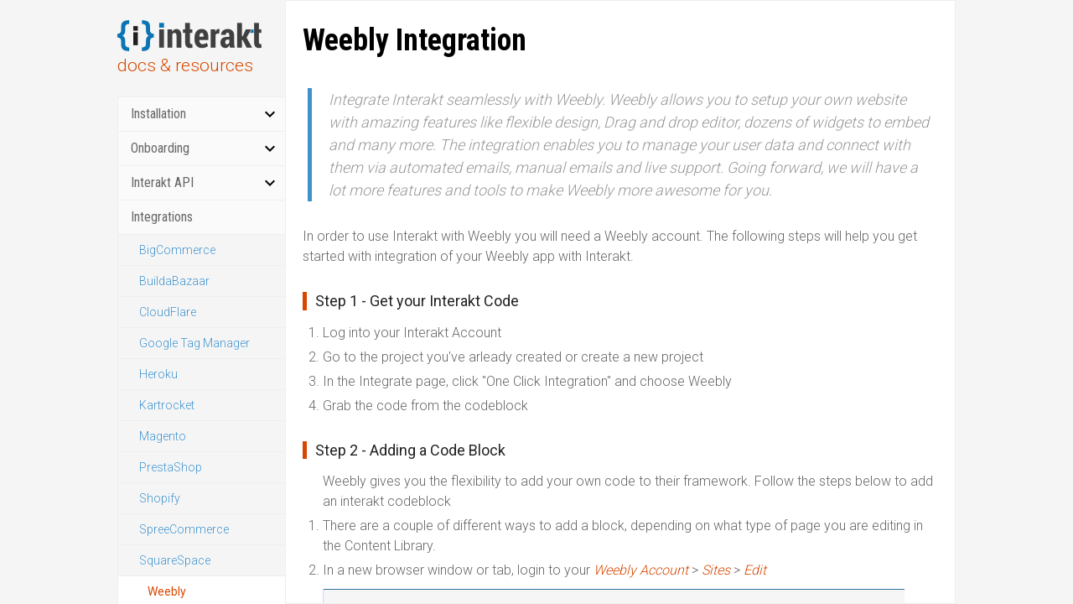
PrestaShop (170, 467)
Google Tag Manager (194, 343)
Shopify (159, 498)
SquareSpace (174, 560)
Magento (162, 436)
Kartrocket (166, 405)
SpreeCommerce (184, 529)
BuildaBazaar (174, 281)
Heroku (158, 374)
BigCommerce (177, 250)
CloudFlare (167, 312)
